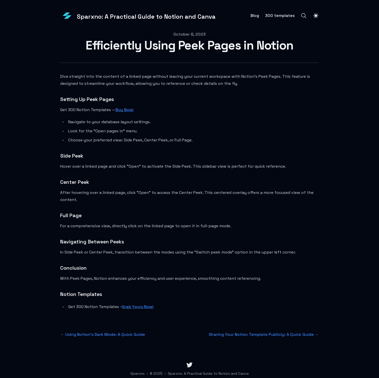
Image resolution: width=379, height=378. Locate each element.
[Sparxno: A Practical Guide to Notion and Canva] (138, 15)
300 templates (280, 15)
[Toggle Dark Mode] (316, 16)
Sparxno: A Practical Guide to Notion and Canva (208, 373)
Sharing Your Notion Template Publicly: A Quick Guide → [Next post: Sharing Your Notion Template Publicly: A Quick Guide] (264, 334)
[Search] (304, 16)
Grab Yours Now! (138, 306)
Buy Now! (124, 109)
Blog (254, 15)
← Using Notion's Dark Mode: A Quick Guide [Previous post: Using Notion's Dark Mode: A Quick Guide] (102, 334)
